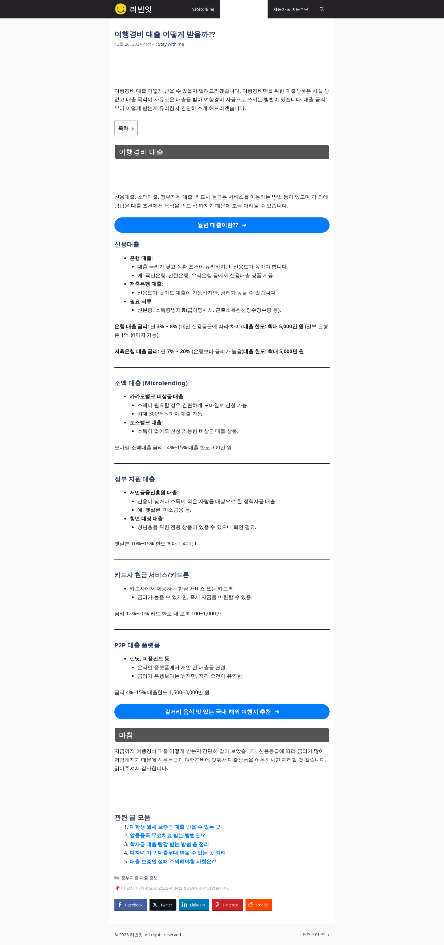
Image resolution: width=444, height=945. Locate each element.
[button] (322, 9)
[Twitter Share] (163, 904)
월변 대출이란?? (217, 225)
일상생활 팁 (203, 9)
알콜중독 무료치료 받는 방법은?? (167, 835)
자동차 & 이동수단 (290, 9)
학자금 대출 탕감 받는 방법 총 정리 (169, 844)
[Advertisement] (222, 70)
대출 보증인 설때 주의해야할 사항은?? (173, 861)
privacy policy (316, 933)
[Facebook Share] (130, 904)
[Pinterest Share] (227, 904)
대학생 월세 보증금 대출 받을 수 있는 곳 (175, 826)
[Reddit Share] (259, 904)
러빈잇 (141, 9)
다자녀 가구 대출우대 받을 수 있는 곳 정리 (178, 852)
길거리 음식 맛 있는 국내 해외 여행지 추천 (218, 711)
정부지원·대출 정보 (244, 9)
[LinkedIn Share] (194, 904)
